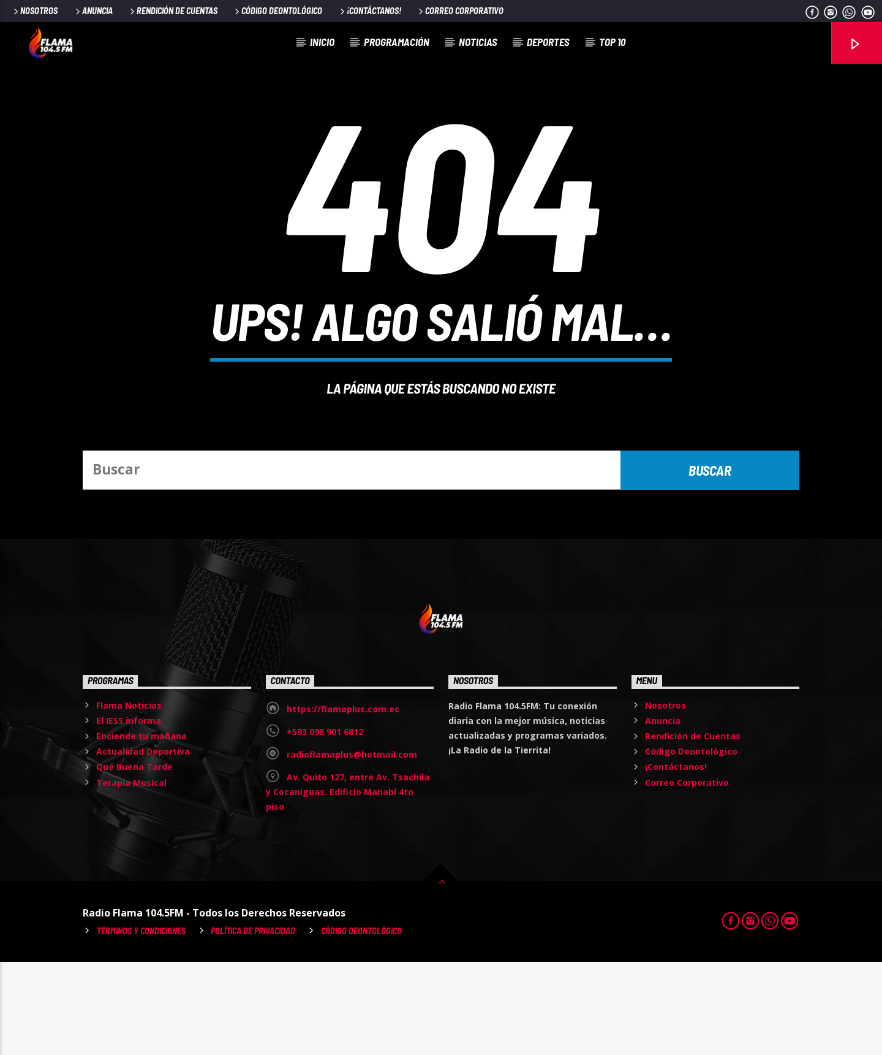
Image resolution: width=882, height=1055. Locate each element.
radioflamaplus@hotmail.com (352, 847)
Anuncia (93, 11)
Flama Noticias (129, 798)
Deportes (548, 42)
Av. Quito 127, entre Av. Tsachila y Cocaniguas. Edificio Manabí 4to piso (347, 884)
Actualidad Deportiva (143, 844)
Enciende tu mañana (141, 829)
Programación (396, 42)
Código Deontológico (277, 11)
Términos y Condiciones (141, 1024)
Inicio (322, 42)
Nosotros (35, 11)
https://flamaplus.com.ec (343, 802)
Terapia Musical (131, 876)
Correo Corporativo (460, 11)
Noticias (478, 42)
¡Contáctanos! (369, 11)
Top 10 (612, 42)
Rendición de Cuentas (172, 11)
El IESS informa (128, 814)
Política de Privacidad (253, 1024)
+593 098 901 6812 (325, 825)
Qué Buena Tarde (134, 860)
